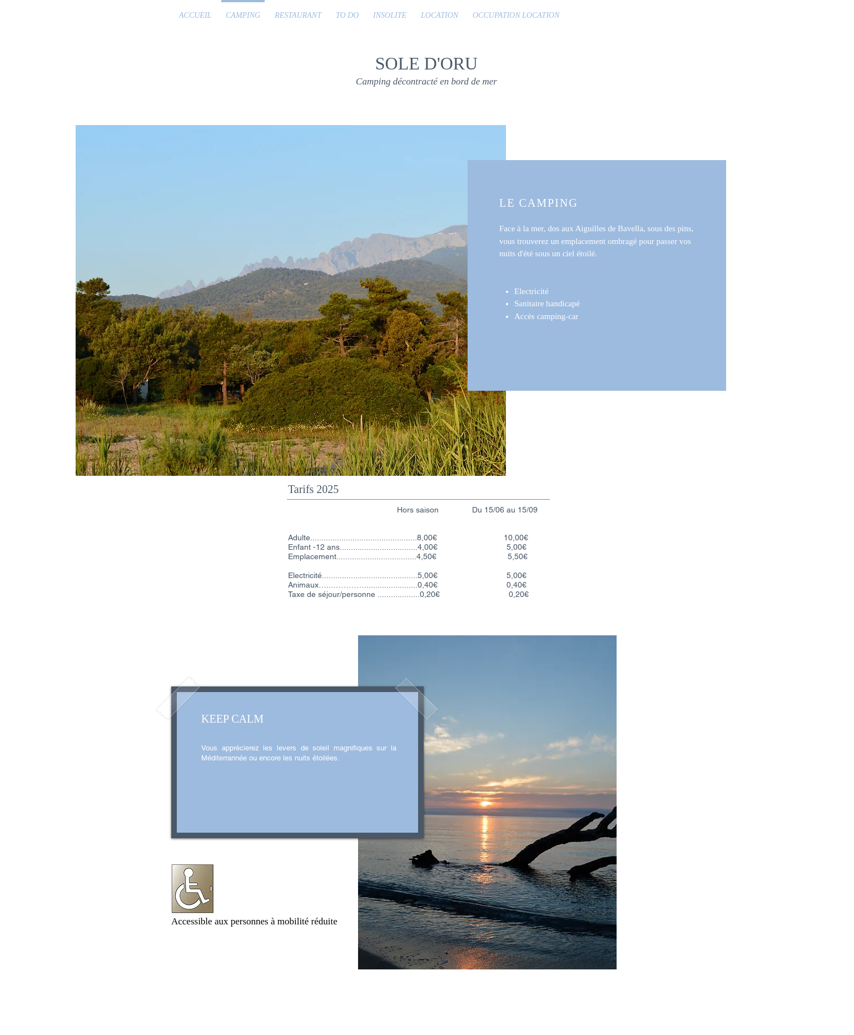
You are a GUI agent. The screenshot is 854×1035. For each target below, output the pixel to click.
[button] (291, 300)
